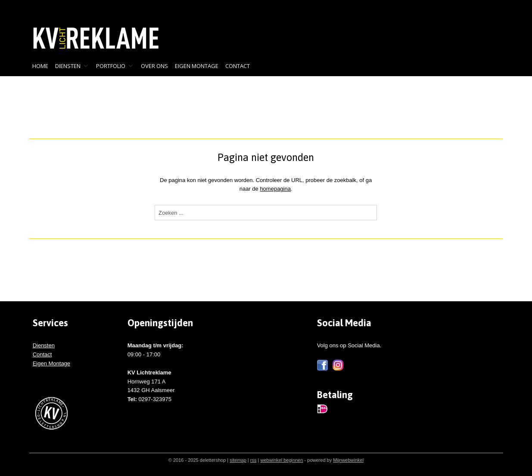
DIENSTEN (72, 66)
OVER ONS (154, 66)
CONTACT (237, 66)
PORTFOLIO (115, 66)
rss (253, 460)
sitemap (238, 460)
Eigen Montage (51, 363)
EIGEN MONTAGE (196, 66)
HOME (40, 66)
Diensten (44, 345)
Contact (42, 354)
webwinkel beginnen (281, 460)
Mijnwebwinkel (348, 460)
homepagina (275, 188)
